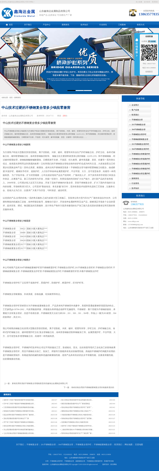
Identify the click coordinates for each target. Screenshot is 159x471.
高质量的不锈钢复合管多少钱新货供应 (74, 422)
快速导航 (140, 98)
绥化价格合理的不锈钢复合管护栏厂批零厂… (77, 407)
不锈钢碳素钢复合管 (140, 139)
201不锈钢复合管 (138, 125)
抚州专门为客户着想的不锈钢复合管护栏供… (77, 426)
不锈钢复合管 (137, 120)
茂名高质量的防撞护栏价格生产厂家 (16, 418)
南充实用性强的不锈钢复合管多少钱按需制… (19, 426)
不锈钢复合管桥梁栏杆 (95, 461)
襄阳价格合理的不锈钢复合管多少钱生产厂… (77, 411)
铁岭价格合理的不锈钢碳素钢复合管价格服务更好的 (92, 387)
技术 (104, 464)
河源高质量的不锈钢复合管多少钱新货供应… (77, 415)
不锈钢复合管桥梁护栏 (141, 154)
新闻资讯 (65, 25)
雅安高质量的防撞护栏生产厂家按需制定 (75, 404)
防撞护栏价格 (109, 461)
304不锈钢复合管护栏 (140, 149)
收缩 (136, 49)
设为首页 (147, 2)
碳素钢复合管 (80, 461)
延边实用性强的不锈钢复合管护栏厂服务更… (19, 415)
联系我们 (155, 2)
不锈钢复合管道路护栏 (141, 159)
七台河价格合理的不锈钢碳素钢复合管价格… (19, 433)
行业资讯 (103, 25)
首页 (9, 23)
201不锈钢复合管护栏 (140, 144)
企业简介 (135, 105)
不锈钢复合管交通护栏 (141, 174)
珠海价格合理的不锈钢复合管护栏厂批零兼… (77, 418)
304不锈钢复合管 (138, 129)
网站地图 (128, 444)
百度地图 (139, 444)
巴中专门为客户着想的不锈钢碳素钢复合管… (19, 404)
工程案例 (122, 25)
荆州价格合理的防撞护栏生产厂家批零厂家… (77, 433)
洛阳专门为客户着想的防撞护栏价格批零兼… (19, 400)
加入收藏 (139, 2)
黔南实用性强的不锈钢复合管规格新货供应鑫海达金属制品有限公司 (40, 383)
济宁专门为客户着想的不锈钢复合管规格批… (19, 422)
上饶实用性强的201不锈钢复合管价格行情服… (77, 430)
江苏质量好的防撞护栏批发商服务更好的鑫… (19, 407)
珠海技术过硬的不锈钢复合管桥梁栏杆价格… (19, 411)
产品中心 (46, 25)
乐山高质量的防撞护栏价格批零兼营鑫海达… (19, 430)
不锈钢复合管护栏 (139, 134)
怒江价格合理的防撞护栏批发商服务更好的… (77, 400)
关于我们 (28, 25)
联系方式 (140, 25)
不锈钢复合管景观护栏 (141, 164)
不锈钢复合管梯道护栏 (141, 169)
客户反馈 (135, 110)
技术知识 (84, 25)
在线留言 (149, 72)
